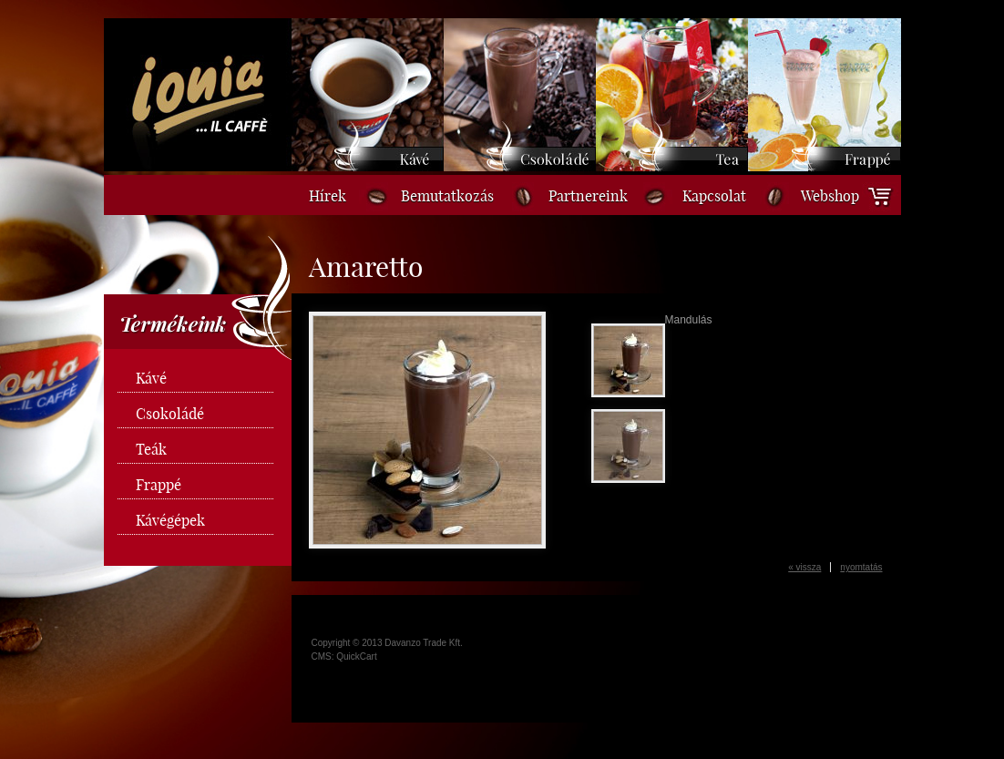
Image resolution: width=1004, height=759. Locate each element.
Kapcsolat (714, 196)
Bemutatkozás (447, 196)
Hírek (327, 196)
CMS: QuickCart (344, 656)
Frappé (158, 485)
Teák (151, 449)
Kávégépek (170, 520)
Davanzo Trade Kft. (423, 643)
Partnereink (588, 196)
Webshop (830, 196)
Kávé (151, 378)
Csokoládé (170, 414)
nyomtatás (861, 567)
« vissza (804, 567)
